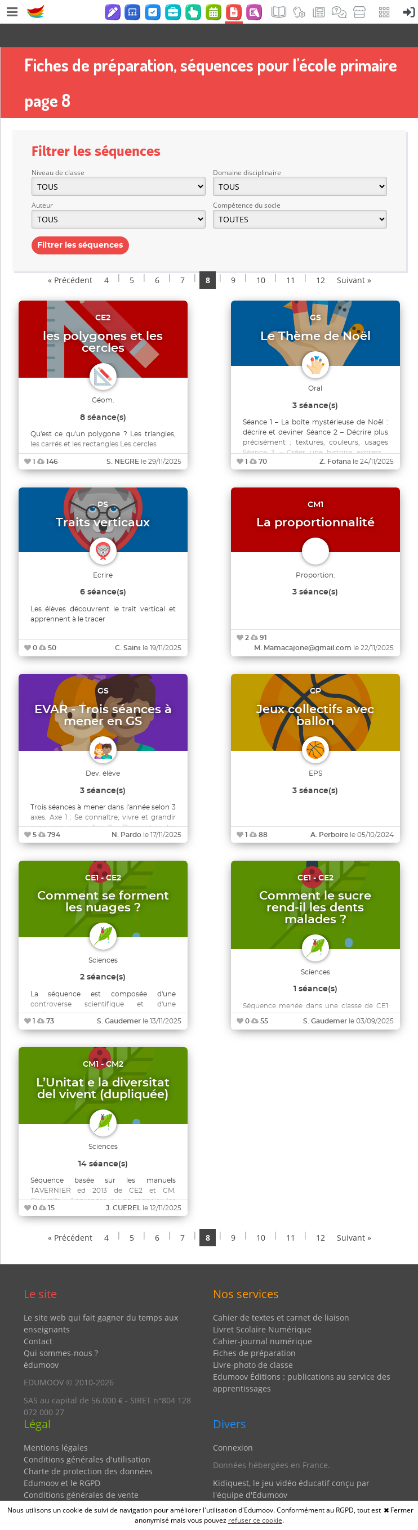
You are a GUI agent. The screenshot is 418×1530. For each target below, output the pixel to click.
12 (320, 256)
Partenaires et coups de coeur (269, 1488)
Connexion (233, 1424)
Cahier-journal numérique (262, 1317)
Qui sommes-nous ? (61, 1329)
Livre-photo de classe (253, 1341)
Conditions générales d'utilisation (87, 1435)
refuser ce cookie (255, 1520)
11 (290, 256)
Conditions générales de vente (81, 1471)
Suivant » (354, 256)
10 (260, 256)
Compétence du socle (247, 181)
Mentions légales (56, 1424)
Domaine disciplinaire (247, 148)
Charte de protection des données (88, 1447)
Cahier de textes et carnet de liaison (281, 1294)
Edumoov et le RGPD (62, 1459)
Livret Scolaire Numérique (262, 1305)
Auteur (42, 181)
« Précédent (70, 256)
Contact (38, 1317)
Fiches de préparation (254, 1329)
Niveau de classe (58, 148)
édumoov (41, 1341)
